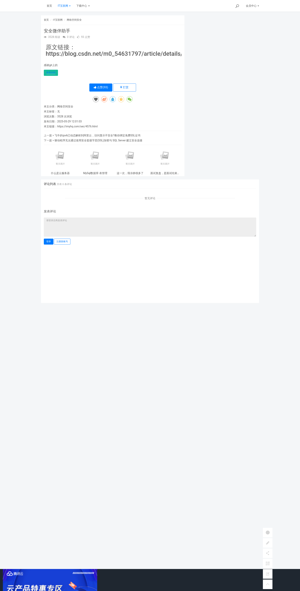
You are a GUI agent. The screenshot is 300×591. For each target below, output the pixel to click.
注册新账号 (62, 241)
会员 (252, 5)
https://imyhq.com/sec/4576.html (77, 126)
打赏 (124, 87)
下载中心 (83, 5)
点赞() (101, 87)
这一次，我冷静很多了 (130, 173)
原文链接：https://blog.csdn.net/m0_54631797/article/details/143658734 (129, 50)
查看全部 (50, 72)
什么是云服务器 (60, 173)
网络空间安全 (74, 19)
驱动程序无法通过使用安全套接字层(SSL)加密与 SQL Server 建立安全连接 (98, 140)
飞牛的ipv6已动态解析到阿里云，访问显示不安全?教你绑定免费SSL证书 (97, 135)
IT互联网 (64, 5)
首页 (49, 5)
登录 (48, 241)
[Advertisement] (150, 273)
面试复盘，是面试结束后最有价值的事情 (165, 173)
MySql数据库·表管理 (95, 173)
